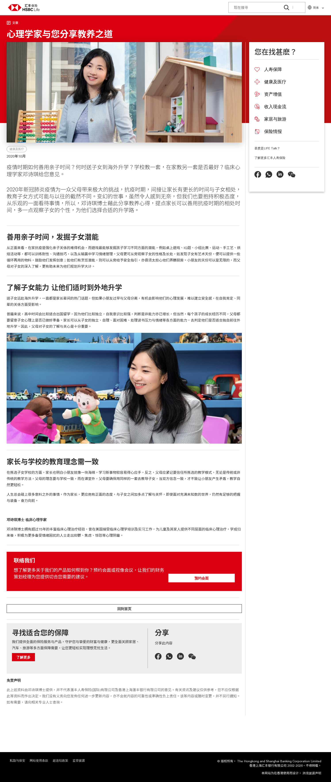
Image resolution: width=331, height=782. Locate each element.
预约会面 (201, 578)
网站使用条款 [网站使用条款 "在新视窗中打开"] (39, 760)
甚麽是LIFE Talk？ (267, 148)
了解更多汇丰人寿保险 (269, 158)
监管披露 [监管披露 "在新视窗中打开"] (79, 760)
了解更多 (23, 657)
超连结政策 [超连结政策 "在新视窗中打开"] (60, 760)
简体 (318, 8)
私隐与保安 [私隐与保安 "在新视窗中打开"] (17, 760)
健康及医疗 (17, 149)
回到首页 (124, 608)
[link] (321, 8)
